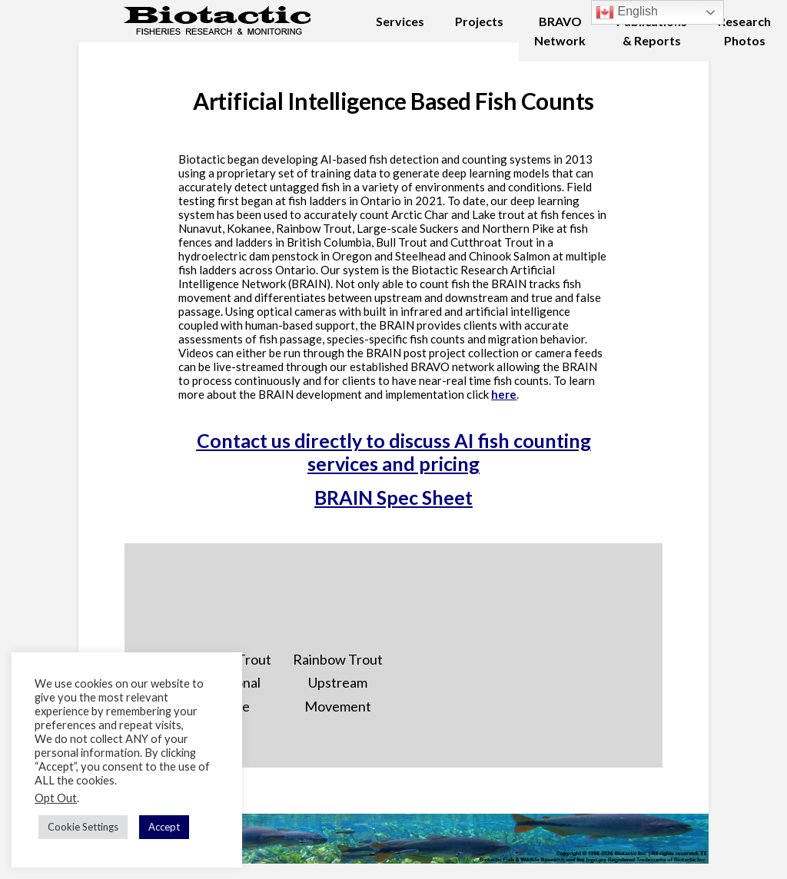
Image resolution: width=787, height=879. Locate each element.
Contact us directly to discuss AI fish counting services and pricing (394, 452)
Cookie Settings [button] (83, 827)
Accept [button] (164, 827)
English (627, 12)
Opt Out (56, 797)
